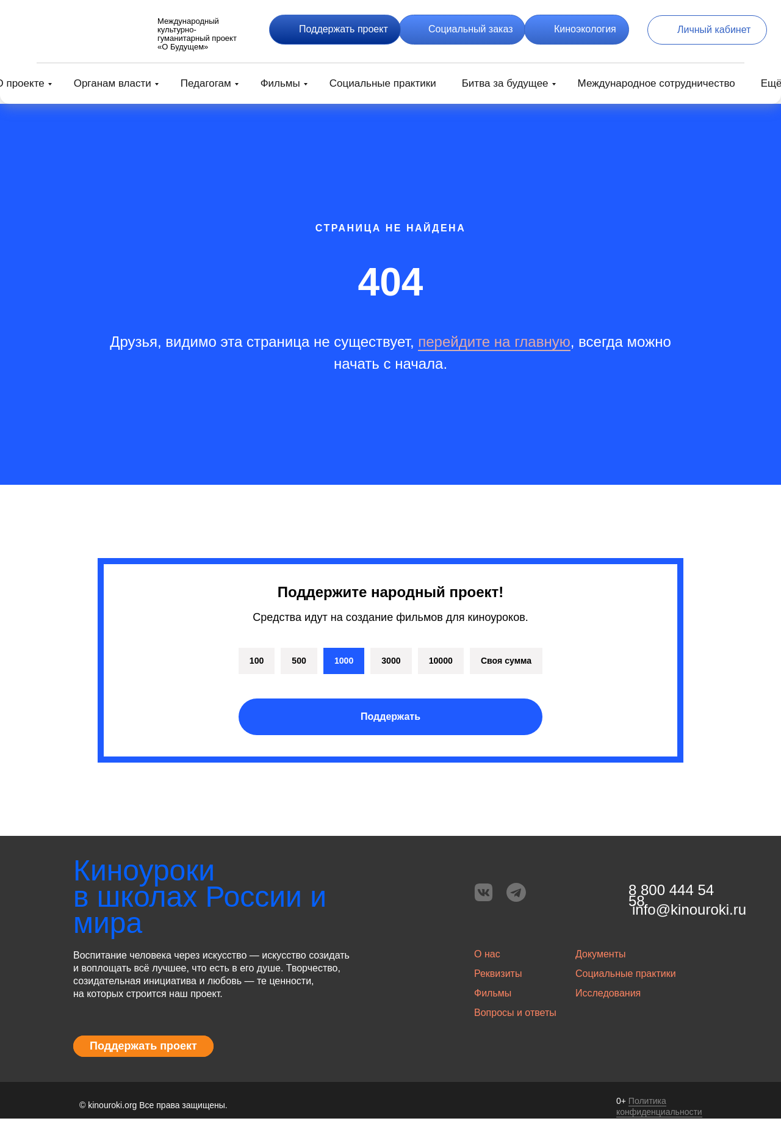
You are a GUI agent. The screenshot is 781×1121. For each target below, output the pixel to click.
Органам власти (112, 83)
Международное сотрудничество (656, 83)
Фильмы (280, 83)
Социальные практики (382, 83)
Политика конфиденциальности (659, 1108)
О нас (487, 956)
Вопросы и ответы (515, 1015)
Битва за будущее (505, 83)
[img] (85, 30)
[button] (335, 30)
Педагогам (206, 83)
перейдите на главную (494, 341)
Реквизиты (498, 976)
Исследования (608, 995)
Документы (600, 956)
